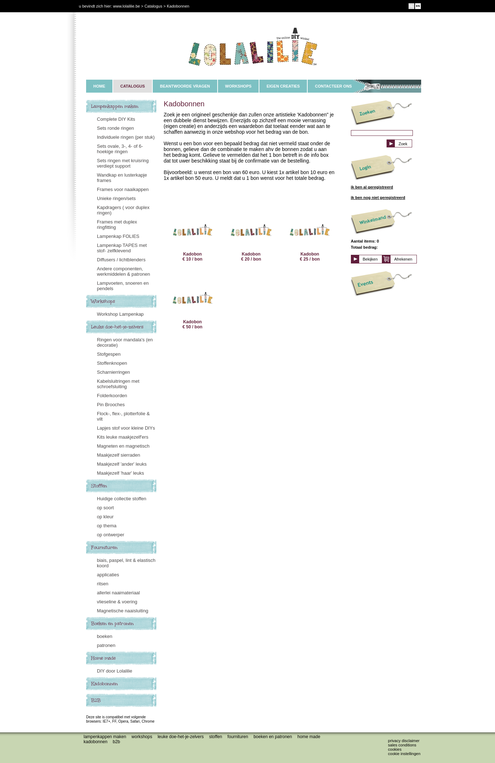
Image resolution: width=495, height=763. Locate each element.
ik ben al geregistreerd (372, 187)
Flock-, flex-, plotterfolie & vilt (123, 416)
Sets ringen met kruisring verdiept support (123, 163)
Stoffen (99, 486)
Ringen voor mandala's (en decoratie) (125, 342)
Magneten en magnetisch (123, 446)
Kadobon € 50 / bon (192, 302)
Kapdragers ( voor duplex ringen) (123, 210)
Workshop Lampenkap (120, 314)
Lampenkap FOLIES (118, 236)
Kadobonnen (104, 684)
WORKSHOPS (238, 86)
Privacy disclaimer (403, 740)
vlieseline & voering (117, 601)
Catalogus (153, 6)
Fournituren (104, 547)
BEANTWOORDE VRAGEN (185, 86)
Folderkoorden (112, 395)
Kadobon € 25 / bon (309, 235)
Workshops (103, 301)
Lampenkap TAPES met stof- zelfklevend (122, 248)
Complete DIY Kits (116, 119)
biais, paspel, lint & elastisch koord (126, 563)
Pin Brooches (111, 404)
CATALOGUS (132, 86)
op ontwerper (110, 534)
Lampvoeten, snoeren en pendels (123, 285)
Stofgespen (109, 354)
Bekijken (370, 259)
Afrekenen (403, 259)
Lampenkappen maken (114, 106)
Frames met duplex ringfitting (117, 224)
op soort (105, 507)
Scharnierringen (113, 372)
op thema (106, 525)
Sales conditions (402, 745)
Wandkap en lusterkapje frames (122, 177)
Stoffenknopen (112, 363)
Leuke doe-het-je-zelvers (117, 327)
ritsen (102, 583)
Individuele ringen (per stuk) (126, 137)
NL (412, 6)
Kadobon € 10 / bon (192, 235)
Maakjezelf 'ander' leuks (122, 464)
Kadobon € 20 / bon (251, 235)
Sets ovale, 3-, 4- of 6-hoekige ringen (120, 148)
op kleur (105, 516)
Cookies (394, 749)
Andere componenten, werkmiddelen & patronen (123, 271)
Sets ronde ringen (115, 128)
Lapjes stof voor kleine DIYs (126, 428)
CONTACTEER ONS (333, 86)
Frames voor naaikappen (123, 189)
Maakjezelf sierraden (118, 455)
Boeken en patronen (112, 623)
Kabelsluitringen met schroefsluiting (118, 383)
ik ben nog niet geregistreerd (378, 197)
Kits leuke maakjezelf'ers (122, 437)
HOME (99, 86)
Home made (103, 658)
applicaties (108, 574)
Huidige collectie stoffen (121, 498)
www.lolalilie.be (126, 6)
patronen (106, 645)
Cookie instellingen (404, 753)
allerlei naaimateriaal (118, 592)
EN (418, 6)
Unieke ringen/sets (116, 198)
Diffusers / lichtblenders (121, 259)
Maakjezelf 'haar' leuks (120, 473)
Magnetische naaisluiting (122, 610)
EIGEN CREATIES (283, 86)
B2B (96, 700)
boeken (104, 636)
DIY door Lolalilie (114, 671)
